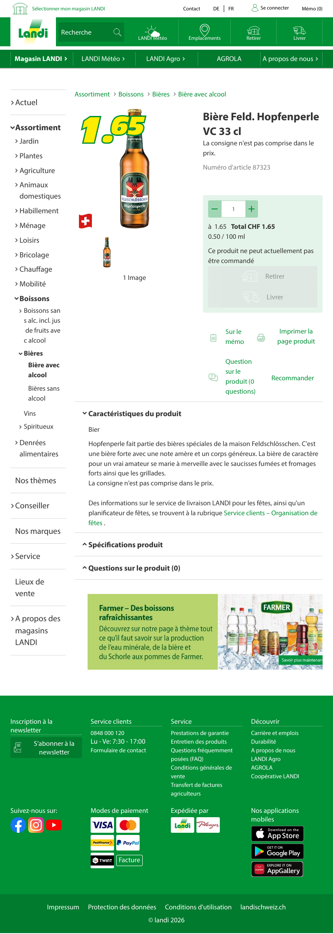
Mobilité (33, 284)
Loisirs (29, 240)
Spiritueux (38, 426)
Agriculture (37, 170)
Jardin (29, 141)
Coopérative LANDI (275, 776)
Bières (33, 353)
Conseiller (32, 505)
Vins (30, 413)
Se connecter (275, 8)
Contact (191, 9)
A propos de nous (287, 59)
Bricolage (34, 255)
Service (27, 556)
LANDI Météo (101, 59)
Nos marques (38, 531)
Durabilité (263, 741)
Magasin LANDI (38, 59)
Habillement (39, 210)
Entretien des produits (199, 741)
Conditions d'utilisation (198, 907)
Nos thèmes (35, 480)
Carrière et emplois (275, 733)
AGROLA (229, 59)
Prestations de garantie (200, 733)
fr (231, 9)
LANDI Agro (163, 59)
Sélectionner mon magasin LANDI (68, 9)
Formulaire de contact (118, 750)
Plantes (31, 155)
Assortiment (38, 127)
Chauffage (36, 269)
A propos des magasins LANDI (38, 630)
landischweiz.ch (263, 907)
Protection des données (122, 907)
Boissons (34, 298)
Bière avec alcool (202, 94)
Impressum (63, 907)
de (216, 9)
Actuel (26, 102)
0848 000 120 (107, 733)
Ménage (33, 225)
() (312, 9)
